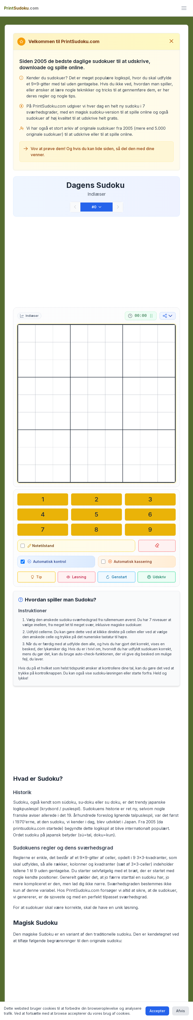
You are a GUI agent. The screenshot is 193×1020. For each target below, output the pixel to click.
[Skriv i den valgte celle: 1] (42, 499)
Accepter (157, 1011)
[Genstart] (116, 577)
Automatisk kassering (130, 561)
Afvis (180, 1011)
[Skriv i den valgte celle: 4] (42, 514)
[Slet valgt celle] (156, 546)
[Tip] (36, 577)
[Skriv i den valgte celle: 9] (150, 530)
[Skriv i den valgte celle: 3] (150, 499)
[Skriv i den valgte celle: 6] (150, 514)
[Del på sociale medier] (168, 316)
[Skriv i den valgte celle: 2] (96, 499)
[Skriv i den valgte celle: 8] (96, 530)
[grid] (96, 403)
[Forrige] (75, 207)
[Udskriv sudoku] (156, 577)
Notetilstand (41, 545)
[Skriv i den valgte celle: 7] (42, 530)
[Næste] (118, 207)
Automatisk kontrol (47, 561)
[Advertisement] (96, 261)
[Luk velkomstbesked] (171, 41)
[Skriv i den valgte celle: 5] (96, 514)
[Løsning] (76, 577)
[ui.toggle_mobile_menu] (184, 8)
